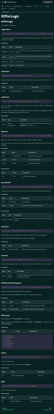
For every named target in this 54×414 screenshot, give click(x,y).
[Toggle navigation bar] (2, 2)
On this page (5, 12)
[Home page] (2, 6)
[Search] (48, 2)
